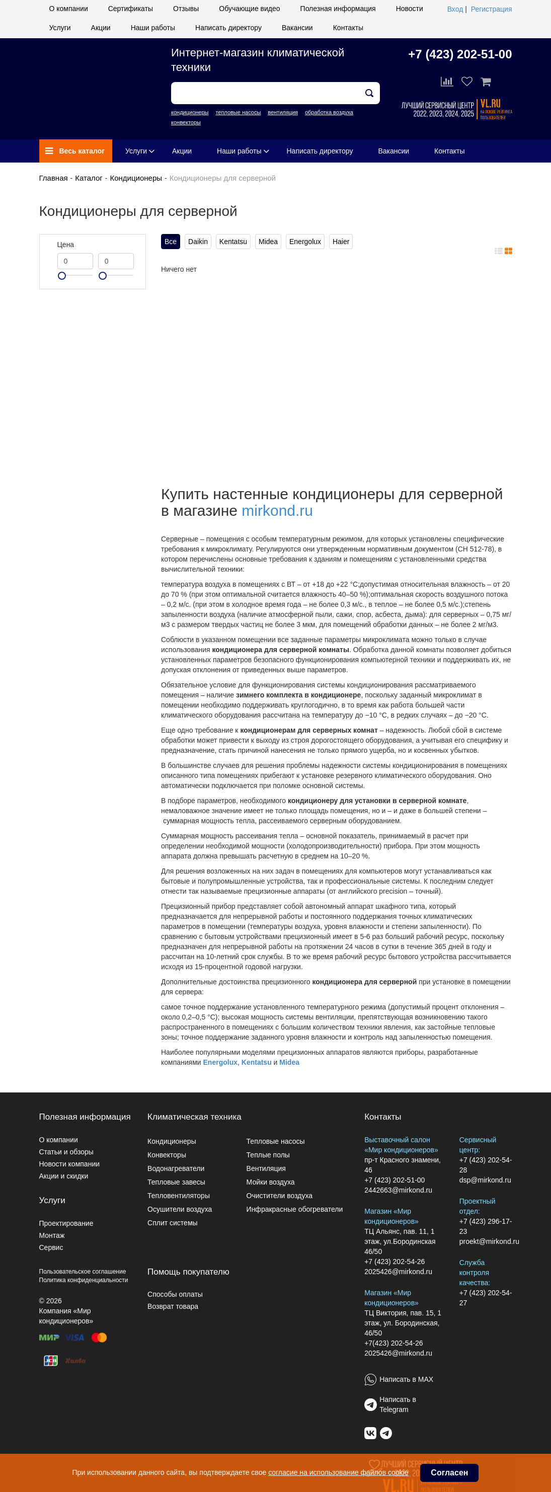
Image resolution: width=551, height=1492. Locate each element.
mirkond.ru (277, 510)
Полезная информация (338, 9)
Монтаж (52, 1235)
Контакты (348, 28)
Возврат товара (172, 1306)
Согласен (449, 1472)
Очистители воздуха (280, 1196)
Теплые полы (268, 1155)
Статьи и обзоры (66, 1152)
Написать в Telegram (397, 1404)
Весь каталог (75, 150)
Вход (455, 9)
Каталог (89, 178)
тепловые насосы (238, 112)
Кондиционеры (136, 178)
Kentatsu (233, 242)
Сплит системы (172, 1223)
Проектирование (66, 1223)
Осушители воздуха (179, 1209)
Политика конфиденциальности (83, 1280)
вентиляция (283, 112)
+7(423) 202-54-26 (393, 1343)
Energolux (305, 242)
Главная (53, 178)
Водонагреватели (175, 1168)
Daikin (198, 242)
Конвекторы (166, 1155)
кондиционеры (189, 112)
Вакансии (297, 28)
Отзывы (186, 9)
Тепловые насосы (276, 1141)
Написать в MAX (406, 1379)
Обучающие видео (249, 9)
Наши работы (153, 28)
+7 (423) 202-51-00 (460, 54)
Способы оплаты (175, 1294)
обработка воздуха (329, 112)
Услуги (60, 28)
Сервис (51, 1247)
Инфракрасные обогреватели (295, 1209)
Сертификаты (130, 9)
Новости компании (69, 1164)
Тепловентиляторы (178, 1196)
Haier (341, 242)
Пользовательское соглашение (82, 1271)
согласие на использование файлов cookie (338, 1472)
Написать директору (228, 28)
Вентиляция (266, 1168)
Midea (268, 242)
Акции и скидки (64, 1176)
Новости (409, 9)
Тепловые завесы (176, 1182)
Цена (65, 245)
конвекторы (186, 122)
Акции (101, 28)
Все (171, 242)
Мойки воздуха (271, 1182)
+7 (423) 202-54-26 (394, 1262)
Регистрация (491, 9)
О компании (68, 9)
